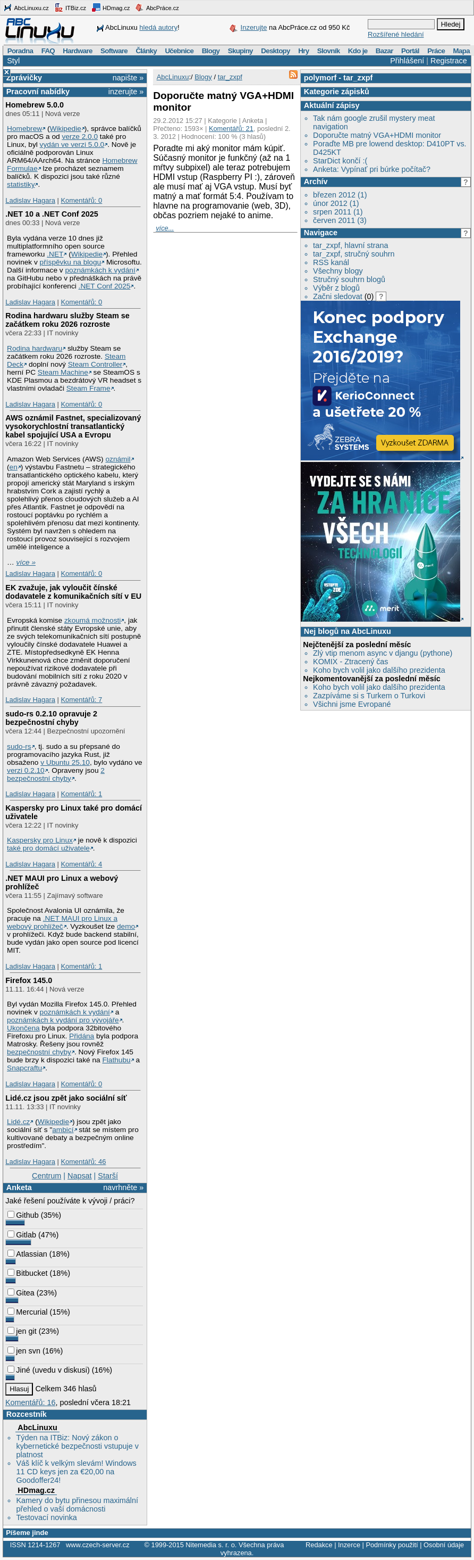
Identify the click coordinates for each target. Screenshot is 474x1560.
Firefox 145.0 (28, 980)
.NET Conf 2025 (105, 286)
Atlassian (27, 1254)
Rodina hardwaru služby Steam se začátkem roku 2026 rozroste (67, 319)
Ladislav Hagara (30, 200)
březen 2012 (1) (340, 195)
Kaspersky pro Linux (40, 840)
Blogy (211, 51)
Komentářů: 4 (81, 864)
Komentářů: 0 (81, 200)
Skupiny (240, 51)
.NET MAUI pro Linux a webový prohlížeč (62, 922)
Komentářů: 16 (30, 1402)
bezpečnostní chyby (39, 1052)
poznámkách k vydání (100, 270)
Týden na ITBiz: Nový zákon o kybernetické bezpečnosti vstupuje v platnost (77, 1446)
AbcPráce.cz (157, 7)
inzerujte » (125, 91)
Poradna (20, 51)
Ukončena (23, 1028)
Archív (316, 181)
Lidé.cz (18, 1122)
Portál (410, 51)
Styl (13, 60)
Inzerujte (254, 27)
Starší (108, 1175)
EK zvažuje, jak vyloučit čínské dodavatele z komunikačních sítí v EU (73, 591)
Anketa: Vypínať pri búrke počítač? (371, 169)
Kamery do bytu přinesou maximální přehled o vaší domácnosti (77, 1504)
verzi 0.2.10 (26, 770)
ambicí (62, 1130)
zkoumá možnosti (92, 620)
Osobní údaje (444, 1545)
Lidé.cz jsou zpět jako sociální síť (65, 1098)
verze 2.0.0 (80, 137)
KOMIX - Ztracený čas (350, 661)
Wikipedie (65, 129)
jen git (21, 1331)
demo (126, 926)
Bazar (384, 51)
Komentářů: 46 (83, 1162)
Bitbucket (27, 1273)
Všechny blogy (338, 271)
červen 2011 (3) (340, 220)
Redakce (319, 1545)
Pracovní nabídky (38, 91)
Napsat (79, 1175)
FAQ (48, 51)
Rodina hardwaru (34, 348)
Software (114, 51)
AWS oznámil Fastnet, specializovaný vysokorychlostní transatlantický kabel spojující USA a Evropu (73, 426)
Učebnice (179, 51)
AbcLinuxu (37, 1427)
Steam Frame (88, 388)
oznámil (117, 459)
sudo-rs (19, 746)
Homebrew (24, 129)
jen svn (23, 1351)
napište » (128, 77)
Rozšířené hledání (396, 34)
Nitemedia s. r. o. (210, 1545)
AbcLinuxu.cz (26, 7)
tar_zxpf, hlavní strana (350, 245)
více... (165, 228)
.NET (55, 254)
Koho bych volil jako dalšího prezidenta (379, 670)
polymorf (320, 77)
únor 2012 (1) (336, 203)
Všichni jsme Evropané (352, 704)
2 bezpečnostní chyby (56, 774)
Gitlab (21, 1235)
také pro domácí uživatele (48, 848)
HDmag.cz (110, 7)
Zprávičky (24, 77)
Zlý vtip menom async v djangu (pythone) (382, 653)
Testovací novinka (46, 1517)
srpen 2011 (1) (338, 212)
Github (22, 1215)
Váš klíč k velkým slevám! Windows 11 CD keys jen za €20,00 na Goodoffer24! (76, 1471)
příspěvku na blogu (70, 262)
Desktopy (275, 51)
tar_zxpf (358, 77)
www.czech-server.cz (97, 1545)
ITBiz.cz (70, 7)
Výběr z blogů (336, 288)
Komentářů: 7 (81, 700)
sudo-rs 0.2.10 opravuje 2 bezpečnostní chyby (51, 718)
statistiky (21, 184)
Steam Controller (95, 364)
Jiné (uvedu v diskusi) (48, 1370)
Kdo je (358, 51)
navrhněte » (123, 1187)
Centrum (46, 1175)
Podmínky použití (392, 1545)
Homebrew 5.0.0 (34, 105)
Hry (303, 51)
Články (146, 51)
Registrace (448, 60)
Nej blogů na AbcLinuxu (347, 631)
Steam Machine (63, 372)
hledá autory (158, 27)
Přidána (81, 1036)
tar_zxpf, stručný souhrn (354, 254)
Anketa (19, 1187)
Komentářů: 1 (81, 794)
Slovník (328, 51)
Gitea (20, 1293)
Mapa (461, 51)
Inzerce (349, 1545)
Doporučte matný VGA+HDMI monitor (377, 135)
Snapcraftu (24, 1068)
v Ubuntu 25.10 (65, 762)
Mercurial (27, 1312)
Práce (436, 51)
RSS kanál (331, 262)
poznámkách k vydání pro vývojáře (63, 1020)
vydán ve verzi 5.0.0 (72, 144)
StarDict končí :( (340, 160)
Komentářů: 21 (231, 129)
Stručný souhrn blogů (349, 279)
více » (26, 562)
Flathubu (116, 1060)
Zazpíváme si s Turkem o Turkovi (369, 695)
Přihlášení (407, 60)
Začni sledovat (337, 296)
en (14, 467)
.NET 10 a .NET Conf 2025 (51, 214)
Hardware (77, 51)
